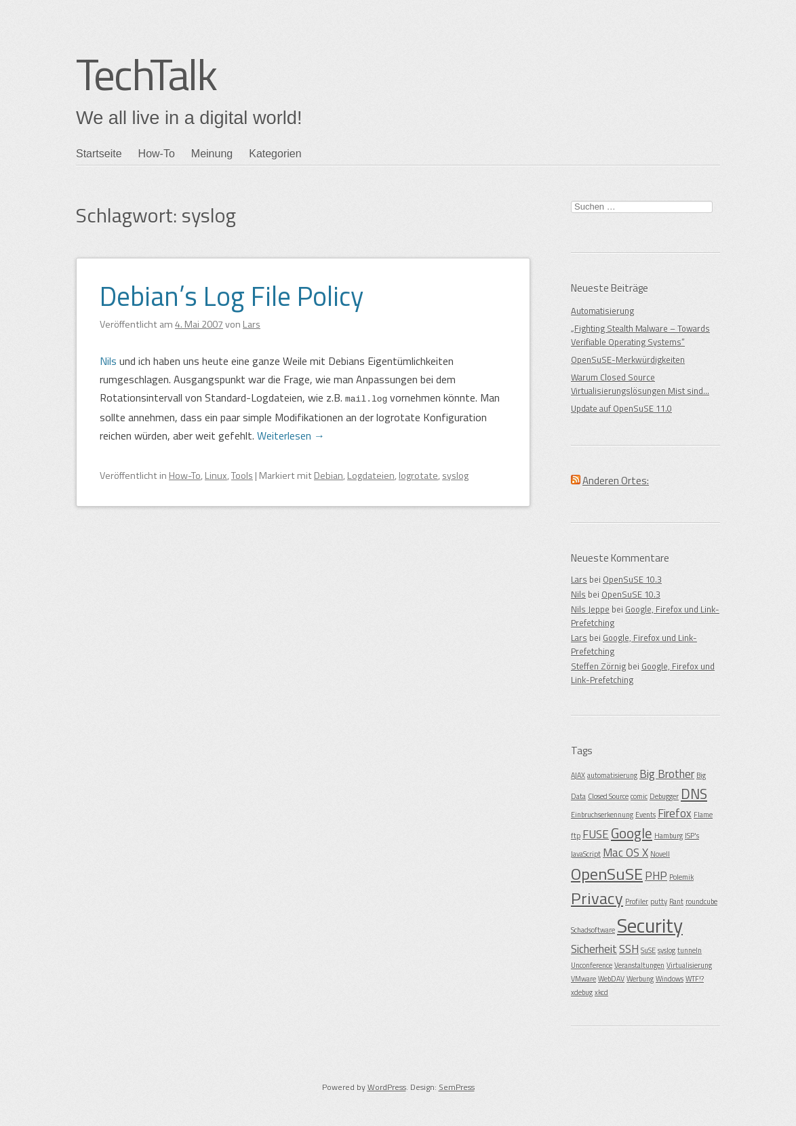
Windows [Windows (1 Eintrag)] (669, 978)
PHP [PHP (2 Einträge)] (656, 876)
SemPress (457, 1087)
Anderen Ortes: (615, 480)
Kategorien (275, 153)
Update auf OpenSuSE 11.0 (621, 408)
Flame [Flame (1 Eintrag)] (703, 814)
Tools (242, 474)
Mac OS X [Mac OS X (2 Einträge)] (625, 852)
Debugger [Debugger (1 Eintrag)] (664, 796)
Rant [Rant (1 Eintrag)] (676, 901)
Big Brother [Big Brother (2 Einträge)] (666, 774)
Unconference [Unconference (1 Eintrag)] (591, 965)
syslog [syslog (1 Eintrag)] (666, 950)
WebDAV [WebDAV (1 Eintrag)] (611, 978)
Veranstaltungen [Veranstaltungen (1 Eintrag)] (639, 965)
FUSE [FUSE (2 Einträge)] (595, 834)
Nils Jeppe (590, 609)
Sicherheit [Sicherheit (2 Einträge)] (594, 949)
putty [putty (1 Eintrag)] (658, 901)
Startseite (99, 153)
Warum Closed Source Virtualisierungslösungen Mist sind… (640, 383)
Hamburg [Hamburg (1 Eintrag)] (668, 835)
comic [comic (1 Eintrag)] (639, 796)
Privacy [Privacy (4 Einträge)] (597, 898)
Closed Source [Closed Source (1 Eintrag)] (608, 796)
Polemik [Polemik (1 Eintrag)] (681, 877)
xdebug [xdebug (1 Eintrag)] (582, 992)
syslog (455, 474)
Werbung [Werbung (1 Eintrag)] (640, 978)
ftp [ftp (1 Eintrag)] (575, 835)
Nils (108, 361)
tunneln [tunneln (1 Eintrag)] (689, 950)
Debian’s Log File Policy (231, 296)
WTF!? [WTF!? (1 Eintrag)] (694, 978)
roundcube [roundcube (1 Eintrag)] (701, 901)
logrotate (418, 474)
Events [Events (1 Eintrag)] (645, 814)
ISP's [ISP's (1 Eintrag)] (692, 835)
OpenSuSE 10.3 (632, 579)
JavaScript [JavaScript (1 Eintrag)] (586, 854)
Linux (216, 474)
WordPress (386, 1087)
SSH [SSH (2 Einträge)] (629, 949)
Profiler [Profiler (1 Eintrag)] (636, 901)
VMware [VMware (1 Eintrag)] (583, 978)
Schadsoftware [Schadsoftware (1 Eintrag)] (593, 930)
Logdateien (371, 474)
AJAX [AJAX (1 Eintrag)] (578, 775)
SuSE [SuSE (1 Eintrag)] (648, 950)
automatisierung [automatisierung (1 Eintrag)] (612, 775)
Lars (579, 579)
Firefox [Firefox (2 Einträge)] (675, 813)
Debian (328, 474)
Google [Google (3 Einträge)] (631, 833)
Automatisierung (602, 310)
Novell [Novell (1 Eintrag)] (660, 854)
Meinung (212, 153)
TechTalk (146, 74)
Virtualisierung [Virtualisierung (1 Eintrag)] (689, 965)
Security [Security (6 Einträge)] (650, 925)
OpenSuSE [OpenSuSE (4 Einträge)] (607, 873)
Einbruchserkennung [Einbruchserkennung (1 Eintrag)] (602, 814)
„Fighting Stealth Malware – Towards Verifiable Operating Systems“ (640, 335)
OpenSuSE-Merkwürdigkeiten (628, 359)
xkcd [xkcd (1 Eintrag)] (601, 992)
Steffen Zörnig (598, 666)
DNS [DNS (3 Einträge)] (694, 793)
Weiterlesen (291, 435)
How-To (156, 153)
